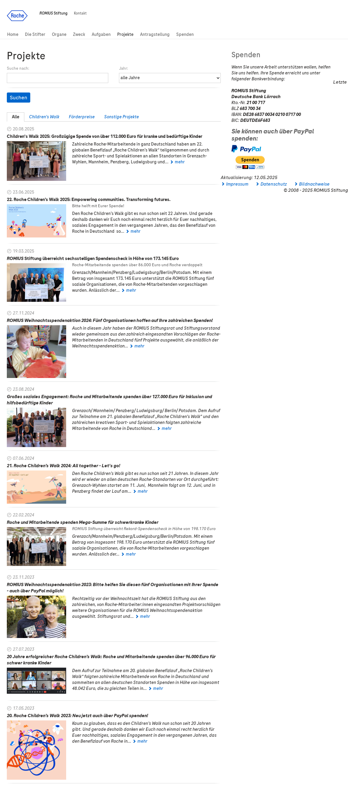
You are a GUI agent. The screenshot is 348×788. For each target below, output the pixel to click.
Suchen (18, 97)
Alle (15, 117)
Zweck (79, 34)
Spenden (185, 34)
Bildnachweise (314, 184)
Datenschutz (273, 184)
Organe (59, 34)
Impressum (237, 184)
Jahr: (123, 68)
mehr (180, 162)
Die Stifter (35, 34)
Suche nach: (18, 68)
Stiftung (53, 13)
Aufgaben (101, 34)
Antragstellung (155, 34)
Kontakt (80, 13)
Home (12, 34)
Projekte (125, 34)
